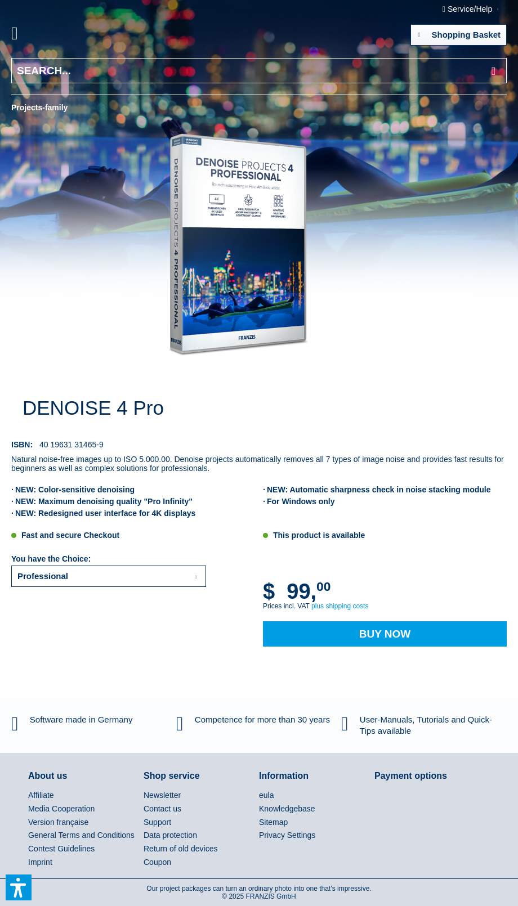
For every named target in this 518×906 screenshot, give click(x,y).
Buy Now (384, 634)
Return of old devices (181, 848)
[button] (19, 887)
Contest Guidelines (61, 848)
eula (266, 795)
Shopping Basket (459, 32)
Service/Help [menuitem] (468, 9)
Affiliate (41, 795)
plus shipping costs (339, 606)
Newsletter (162, 795)
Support (157, 822)
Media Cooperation (61, 808)
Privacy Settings (287, 835)
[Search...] (259, 70)
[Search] (493, 70)
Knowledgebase (287, 808)
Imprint (40, 862)
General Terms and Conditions (81, 835)
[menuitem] (27, 35)
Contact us (162, 808)
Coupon (157, 862)
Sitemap (273, 822)
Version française (58, 822)
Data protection (170, 835)
